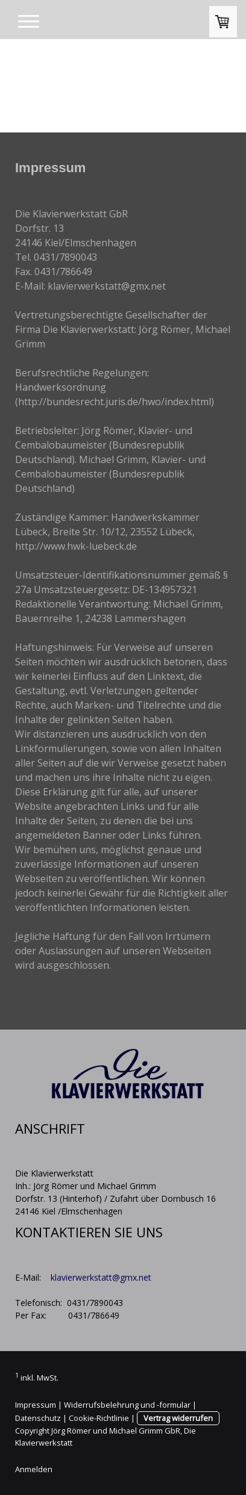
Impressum (35, 1404)
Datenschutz (38, 1418)
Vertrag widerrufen (178, 1418)
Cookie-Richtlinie (99, 1418)
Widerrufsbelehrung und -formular (127, 1404)
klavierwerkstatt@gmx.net (101, 1277)
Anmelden (33, 1469)
